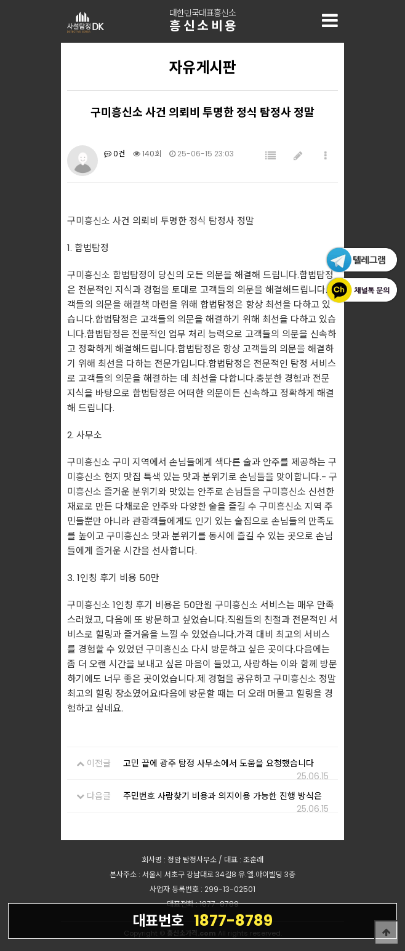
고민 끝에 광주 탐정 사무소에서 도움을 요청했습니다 (218, 763)
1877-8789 (202, 920)
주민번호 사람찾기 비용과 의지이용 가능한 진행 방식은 (222, 796)
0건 (114, 153)
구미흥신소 (88, 220)
